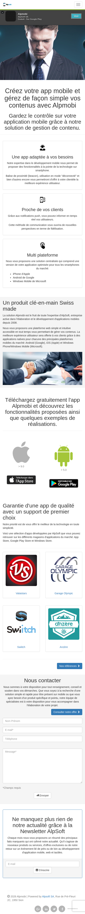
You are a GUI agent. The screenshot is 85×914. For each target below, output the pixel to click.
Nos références (69, 666)
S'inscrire (42, 870)
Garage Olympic (64, 593)
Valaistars (21, 593)
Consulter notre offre (67, 712)
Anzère (64, 647)
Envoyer (42, 795)
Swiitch (21, 647)
